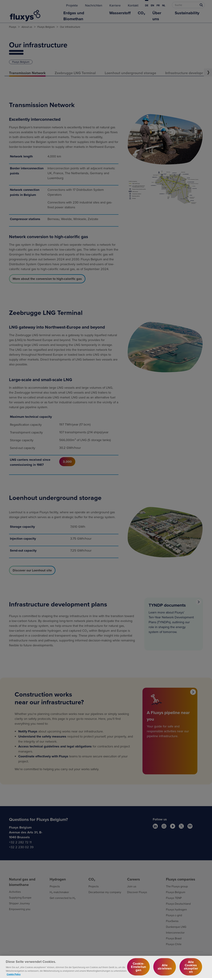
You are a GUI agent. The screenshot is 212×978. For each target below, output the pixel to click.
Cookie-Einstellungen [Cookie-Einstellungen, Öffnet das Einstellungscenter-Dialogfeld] (138, 968)
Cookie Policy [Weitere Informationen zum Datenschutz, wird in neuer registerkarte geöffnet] (14, 976)
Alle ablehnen (165, 969)
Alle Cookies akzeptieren (191, 969)
